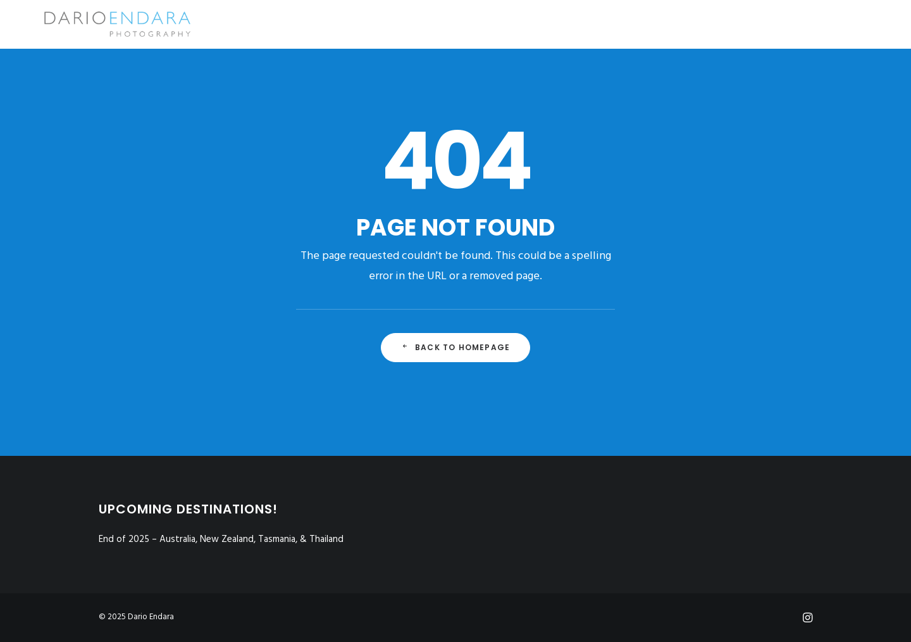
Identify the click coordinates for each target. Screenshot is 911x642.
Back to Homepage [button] (455, 347)
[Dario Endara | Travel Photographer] (98, 24)
